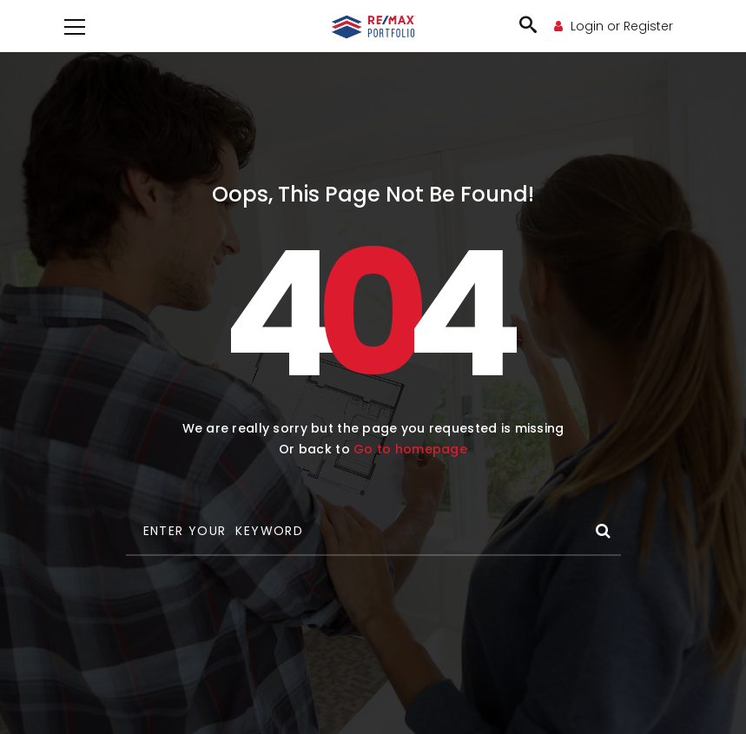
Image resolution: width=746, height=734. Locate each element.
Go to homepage (410, 449)
